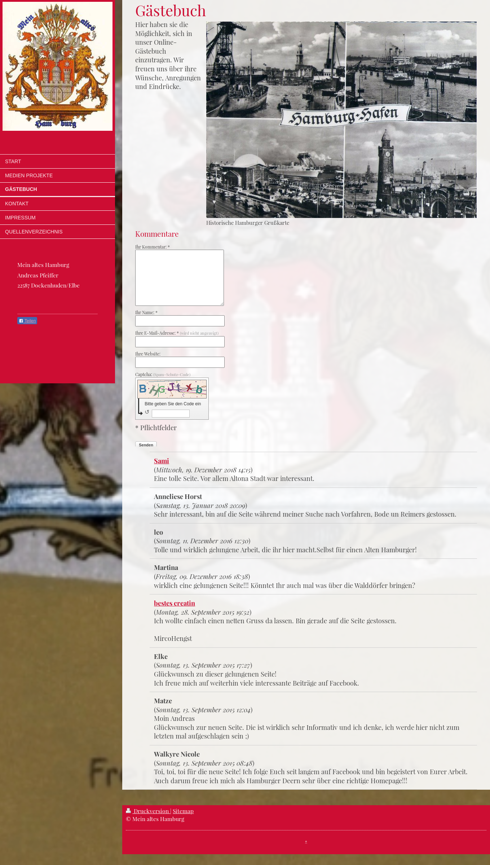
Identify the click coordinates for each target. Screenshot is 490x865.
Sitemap (183, 811)
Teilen (27, 321)
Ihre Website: (147, 354)
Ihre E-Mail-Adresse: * (176, 333)
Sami (161, 460)
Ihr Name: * (146, 312)
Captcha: (162, 374)
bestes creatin (174, 602)
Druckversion (148, 811)
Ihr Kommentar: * (152, 247)
